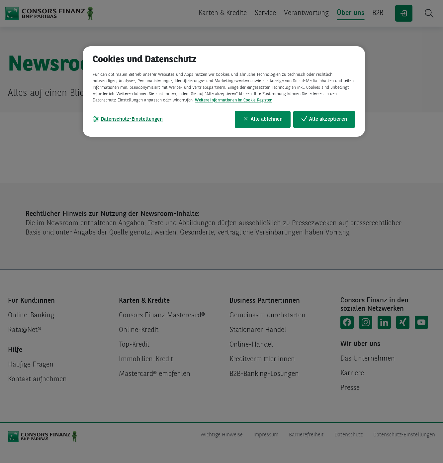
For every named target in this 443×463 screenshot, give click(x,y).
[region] (224, 91)
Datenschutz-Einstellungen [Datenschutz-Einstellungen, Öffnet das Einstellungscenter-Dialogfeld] (132, 119)
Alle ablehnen (267, 119)
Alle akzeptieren (328, 119)
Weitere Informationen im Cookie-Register (233, 100)
